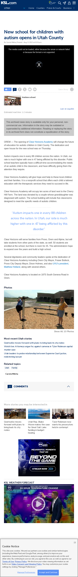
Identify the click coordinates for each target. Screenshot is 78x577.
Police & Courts (54, 8)
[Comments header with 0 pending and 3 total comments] (39, 386)
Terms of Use (8, 561)
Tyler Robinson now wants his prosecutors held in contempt (62, 424)
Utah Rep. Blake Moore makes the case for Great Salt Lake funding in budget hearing (39, 427)
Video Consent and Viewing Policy (26, 564)
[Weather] (52, 3)
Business (67, 8)
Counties (40, 8)
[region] (39, 558)
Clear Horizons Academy (41, 142)
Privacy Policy (21, 561)
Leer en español (67, 109)
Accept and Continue (48, 572)
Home (31, 8)
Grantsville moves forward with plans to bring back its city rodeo (34, 342)
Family (14, 368)
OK (75, 542)
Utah (7, 368)
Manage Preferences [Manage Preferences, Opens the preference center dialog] (26, 572)
